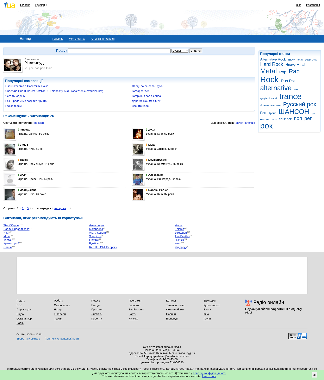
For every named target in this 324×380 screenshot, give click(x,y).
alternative (276, 88)
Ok (314, 374)
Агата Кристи (97, 232)
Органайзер (24, 318)
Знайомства (136, 309)
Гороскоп (134, 305)
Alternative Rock (273, 59)
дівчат (239, 122)
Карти (132, 314)
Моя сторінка (77, 38)
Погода (95, 305)
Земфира (181, 232)
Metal (268, 71)
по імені (39, 122)
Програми (135, 300)
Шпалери (60, 314)
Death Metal (311, 59)
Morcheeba (96, 229)
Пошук (95, 300)
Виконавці (12, 218)
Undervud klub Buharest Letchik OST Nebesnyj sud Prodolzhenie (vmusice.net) (54, 91)
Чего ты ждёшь (15, 95)
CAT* (22, 174)
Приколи (96, 309)
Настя (178, 225)
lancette (24, 129)
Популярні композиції (24, 81)
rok (296, 89)
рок (266, 125)
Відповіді (172, 318)
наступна (60, 208)
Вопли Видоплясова (17, 229)
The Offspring (12, 225)
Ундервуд (181, 247)
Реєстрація (313, 4)
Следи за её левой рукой (148, 86)
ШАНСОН (294, 111)
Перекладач (24, 309)
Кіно (206, 314)
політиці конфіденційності (209, 373)
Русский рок (299, 104)
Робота (58, 300)
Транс (272, 113)
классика (264, 119)
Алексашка (154, 174)
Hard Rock (271, 64)
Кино (178, 243)
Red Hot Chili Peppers (103, 247)
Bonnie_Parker (157, 189)
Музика (133, 318)
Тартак (8, 239)
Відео (20, 314)
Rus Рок (288, 81)
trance (290, 96)
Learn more (209, 376)
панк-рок (285, 119)
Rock (269, 79)
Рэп (263, 113)
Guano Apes (96, 225)
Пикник (179, 239)
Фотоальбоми (175, 309)
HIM (6, 232)
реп (308, 118)
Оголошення (62, 305)
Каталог (171, 300)
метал (274, 119)
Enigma (179, 229)
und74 (23, 144)
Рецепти (96, 318)
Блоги (207, 309)
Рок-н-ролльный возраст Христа (26, 100)
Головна (25, 4)
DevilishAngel (156, 159)
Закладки (210, 300)
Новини (171, 314)
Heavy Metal (295, 65)
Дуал (150, 129)
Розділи (40, 4)
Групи (207, 318)
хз (26, 68)
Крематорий (11, 243)
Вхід (298, 4)
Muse (7, 236)
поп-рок (40, 68)
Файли (58, 318)
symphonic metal (268, 98)
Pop (282, 72)
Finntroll (94, 239)
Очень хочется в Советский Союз (26, 86)
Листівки (96, 314)
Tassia (23, 159)
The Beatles (182, 236)
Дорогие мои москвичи (146, 100)
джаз (313, 113)
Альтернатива (270, 105)
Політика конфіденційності (62, 338)
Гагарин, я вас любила (146, 95)
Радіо (20, 322)
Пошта (21, 300)
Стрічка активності (102, 38)
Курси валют (212, 305)
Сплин (8, 247)
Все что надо (140, 105)
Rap (294, 71)
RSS (19, 305)
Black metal (295, 59)
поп (298, 118)
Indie (49, 68)
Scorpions (95, 236)
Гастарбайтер (140, 91)
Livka (150, 144)
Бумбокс (94, 243)
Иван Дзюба (27, 189)
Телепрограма (175, 305)
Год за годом (13, 105)
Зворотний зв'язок (28, 338)
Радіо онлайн (268, 302)
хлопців (250, 122)
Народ (58, 309)
